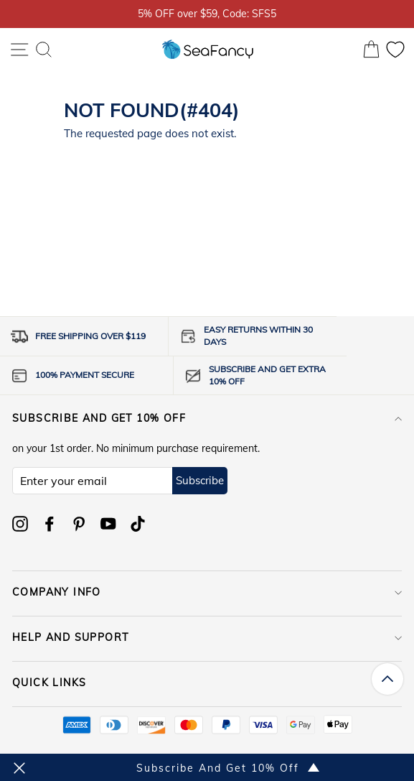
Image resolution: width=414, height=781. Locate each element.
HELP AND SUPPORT (207, 637)
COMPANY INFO (207, 592)
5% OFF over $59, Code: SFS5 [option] (207, 13)
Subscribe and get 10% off (207, 418)
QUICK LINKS (207, 682)
